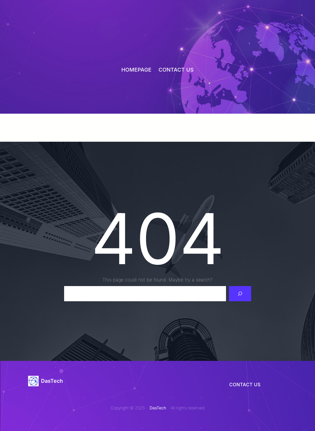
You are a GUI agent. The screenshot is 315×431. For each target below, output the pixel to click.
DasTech (52, 381)
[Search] (240, 293)
